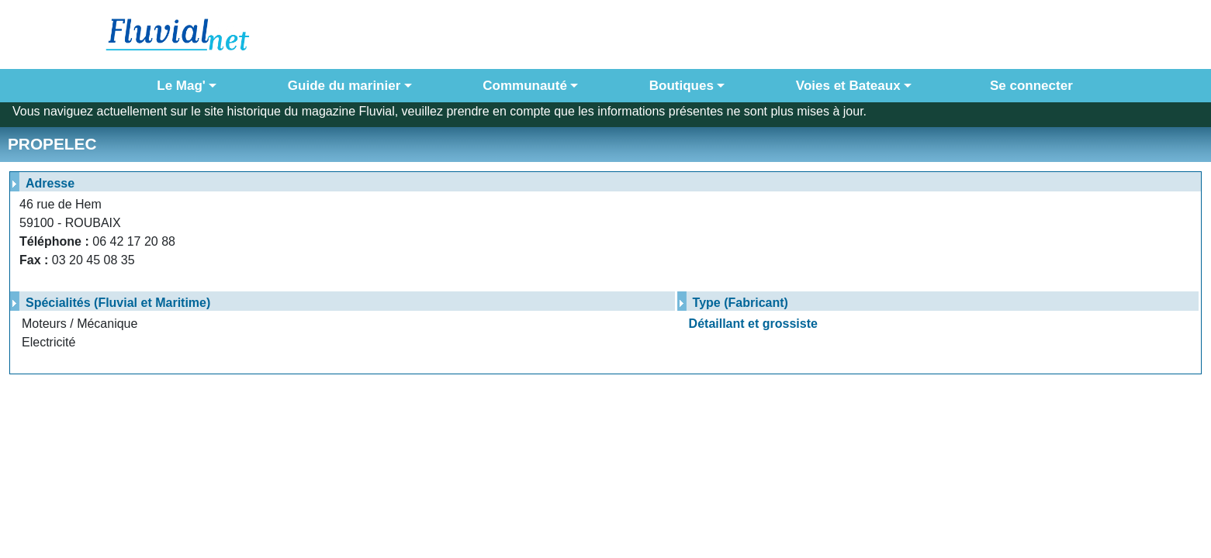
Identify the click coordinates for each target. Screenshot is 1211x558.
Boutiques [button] (681, 85)
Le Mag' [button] (181, 85)
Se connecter (1028, 85)
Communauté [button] (525, 85)
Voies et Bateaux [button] (848, 85)
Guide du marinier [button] (344, 85)
